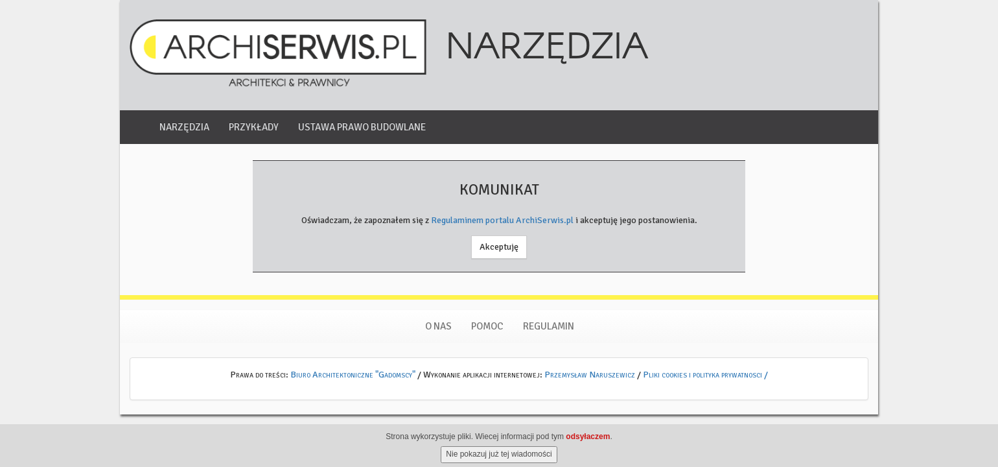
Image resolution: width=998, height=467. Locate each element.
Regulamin (548, 326)
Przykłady (254, 127)
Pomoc (487, 326)
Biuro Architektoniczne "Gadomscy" (352, 374)
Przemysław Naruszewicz (589, 374)
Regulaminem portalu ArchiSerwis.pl (502, 220)
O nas (438, 326)
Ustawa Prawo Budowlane (362, 127)
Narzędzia (184, 127)
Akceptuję (499, 246)
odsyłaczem (588, 444)
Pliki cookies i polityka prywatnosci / (705, 374)
